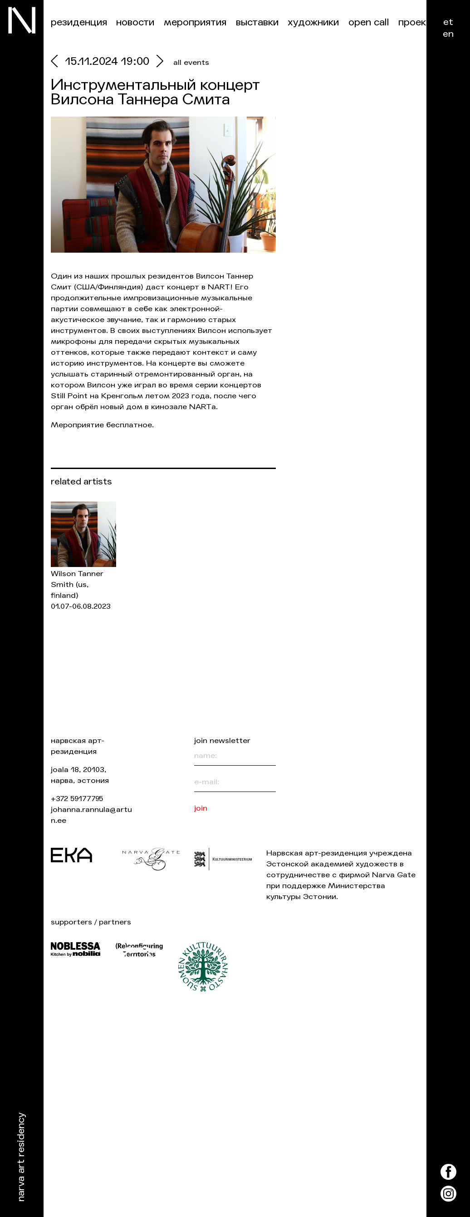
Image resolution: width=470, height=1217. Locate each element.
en (448, 34)
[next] (157, 62)
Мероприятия (195, 22)
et (448, 22)
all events (191, 62)
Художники (313, 22)
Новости (135, 22)
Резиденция (79, 22)
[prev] (58, 62)
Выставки (257, 22)
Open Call (368, 22)
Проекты (418, 22)
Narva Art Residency (21, 1157)
